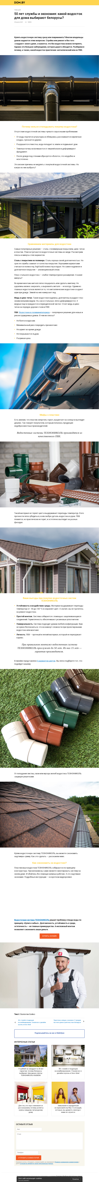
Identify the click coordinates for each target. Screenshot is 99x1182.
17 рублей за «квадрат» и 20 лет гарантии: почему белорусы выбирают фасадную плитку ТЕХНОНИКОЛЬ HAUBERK (30, 1072)
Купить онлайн (49, 936)
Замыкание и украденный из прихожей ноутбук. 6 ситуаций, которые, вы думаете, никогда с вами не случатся (68, 1109)
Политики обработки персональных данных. (69, 1176)
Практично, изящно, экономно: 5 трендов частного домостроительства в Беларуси (69, 1021)
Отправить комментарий (28, 1158)
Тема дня (17, 10)
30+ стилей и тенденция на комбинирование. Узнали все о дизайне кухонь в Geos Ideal (30, 1022)
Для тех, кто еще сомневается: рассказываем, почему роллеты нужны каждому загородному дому (31, 1109)
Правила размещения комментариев (66, 1162)
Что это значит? (23, 1180)
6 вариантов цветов (46, 661)
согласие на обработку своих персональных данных (36, 1163)
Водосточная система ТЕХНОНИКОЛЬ (31, 920)
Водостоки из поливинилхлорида (34, 312)
